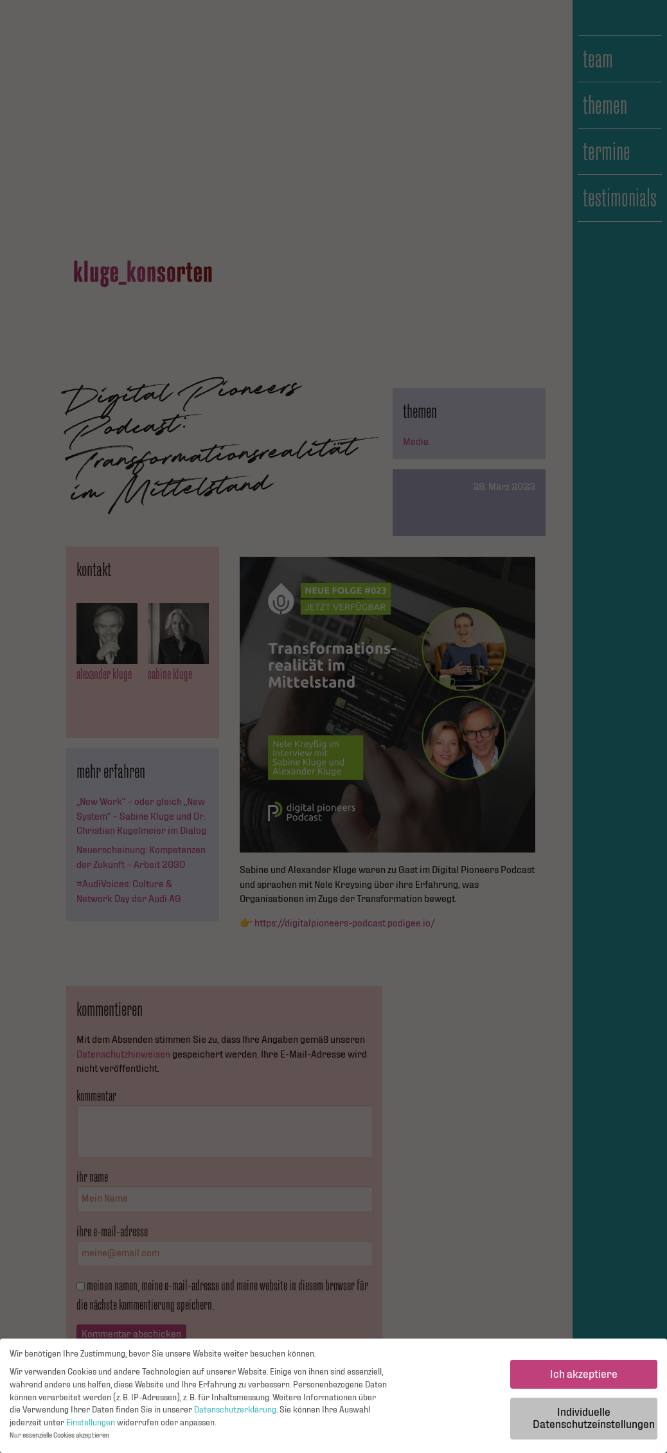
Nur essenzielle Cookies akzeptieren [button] (59, 1439)
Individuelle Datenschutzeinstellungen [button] (594, 1422)
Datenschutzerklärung (235, 1413)
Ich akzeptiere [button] (584, 1377)
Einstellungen (90, 1425)
